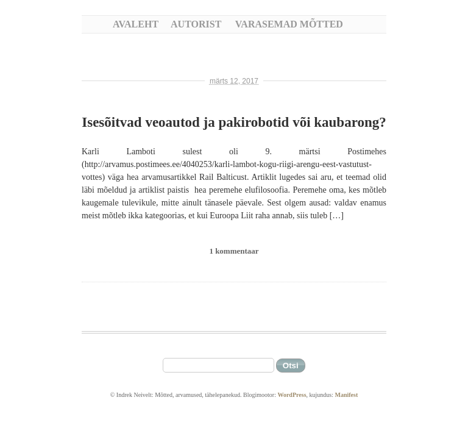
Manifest (346, 394)
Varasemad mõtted (289, 24)
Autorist (196, 24)
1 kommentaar (233, 250)
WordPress (291, 394)
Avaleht (135, 24)
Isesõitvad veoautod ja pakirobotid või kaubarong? (234, 122)
